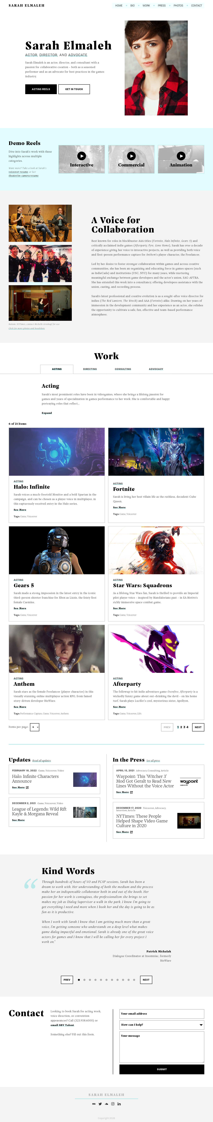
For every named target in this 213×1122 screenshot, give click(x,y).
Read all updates (41, 760)
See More (20, 509)
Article (165, 771)
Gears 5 (24, 586)
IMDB (94, 1104)
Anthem (24, 684)
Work (145, 5)
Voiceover (32, 516)
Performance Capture (31, 713)
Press (162, 5)
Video (61, 771)
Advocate (77, 55)
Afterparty (127, 684)
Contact (198, 5)
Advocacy (141, 771)
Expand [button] (47, 413)
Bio (130, 5)
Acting (18, 482)
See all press (153, 760)
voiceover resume (18, 172)
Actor (31, 55)
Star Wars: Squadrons (142, 586)
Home (115, 5)
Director (48, 55)
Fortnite (124, 489)
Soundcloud (106, 1104)
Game (23, 516)
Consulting (154, 771)
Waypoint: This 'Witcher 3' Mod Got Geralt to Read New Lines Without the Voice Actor (145, 781)
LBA (139, 713)
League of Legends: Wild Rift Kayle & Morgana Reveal (39, 812)
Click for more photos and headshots (27, 329)
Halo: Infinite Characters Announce (35, 779)
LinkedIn (119, 1104)
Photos (179, 5)
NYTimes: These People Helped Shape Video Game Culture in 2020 (142, 821)
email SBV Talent (63, 1025)
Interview (121, 810)
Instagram (113, 1104)
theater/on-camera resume (23, 176)
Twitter (100, 1104)
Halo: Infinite (32, 487)
